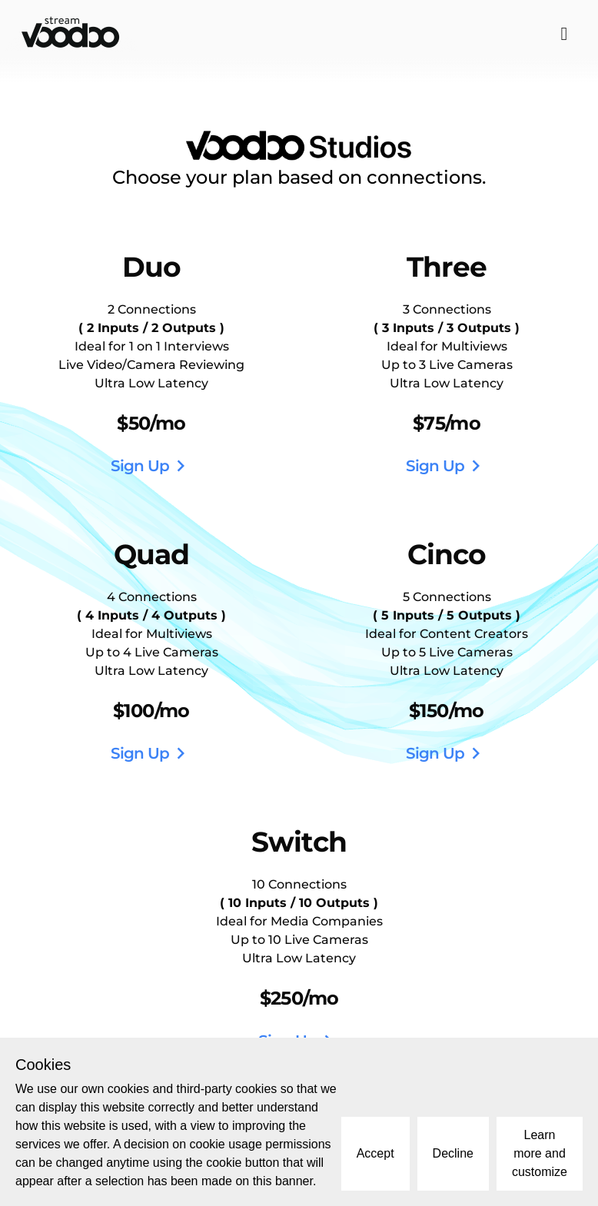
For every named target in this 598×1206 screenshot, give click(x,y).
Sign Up (151, 465)
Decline (453, 1153)
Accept (375, 1153)
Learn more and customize (539, 1153)
